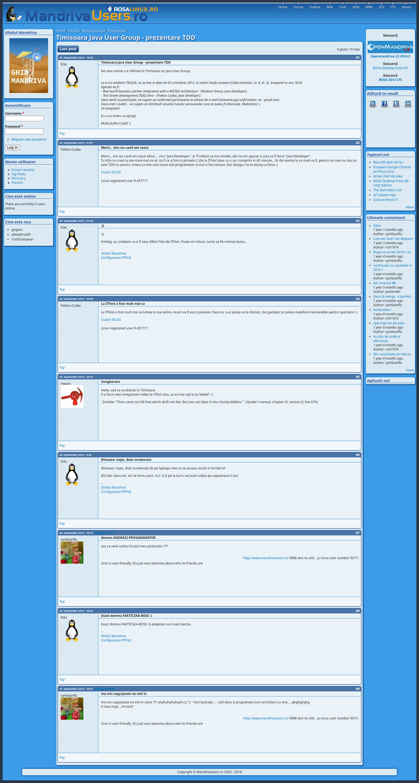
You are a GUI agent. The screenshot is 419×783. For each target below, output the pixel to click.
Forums (73, 31)
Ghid (355, 7)
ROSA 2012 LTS (390, 79)
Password (14, 126)
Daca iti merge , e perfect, (392, 296)
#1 (358, 57)
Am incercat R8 (384, 283)
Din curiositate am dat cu (392, 354)
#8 (358, 611)
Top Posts (18, 174)
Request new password (28, 139)
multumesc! (382, 309)
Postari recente (22, 169)
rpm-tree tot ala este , (389, 323)
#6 (358, 455)
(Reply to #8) (104, 689)
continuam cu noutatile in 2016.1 (392, 267)
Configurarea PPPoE (116, 257)
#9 (358, 689)
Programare (117, 31)
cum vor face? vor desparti (393, 238)
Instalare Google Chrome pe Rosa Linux (392, 169)
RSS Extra (18, 178)
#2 (358, 143)
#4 (358, 299)
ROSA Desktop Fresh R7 (390, 68)
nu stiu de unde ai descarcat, (386, 338)
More (410, 207)
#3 (358, 221)
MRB (369, 7)
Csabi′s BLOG (111, 172)
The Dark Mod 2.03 (387, 190)
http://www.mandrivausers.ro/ (271, 558)
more (410, 370)
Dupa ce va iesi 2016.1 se (392, 252)
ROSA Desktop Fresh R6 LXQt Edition (391, 183)
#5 (358, 377)
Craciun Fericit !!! (385, 199)
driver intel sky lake (387, 176)
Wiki (330, 7)
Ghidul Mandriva (113, 253)
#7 (358, 533)
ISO (381, 7)
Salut (377, 225)
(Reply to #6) (104, 533)
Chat (342, 7)
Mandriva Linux (93, 31)
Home (60, 31)
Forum (299, 7)
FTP (393, 7)
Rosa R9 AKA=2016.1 (388, 162)
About (406, 7)
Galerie (315, 7)
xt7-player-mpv (384, 195)
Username (14, 113)
